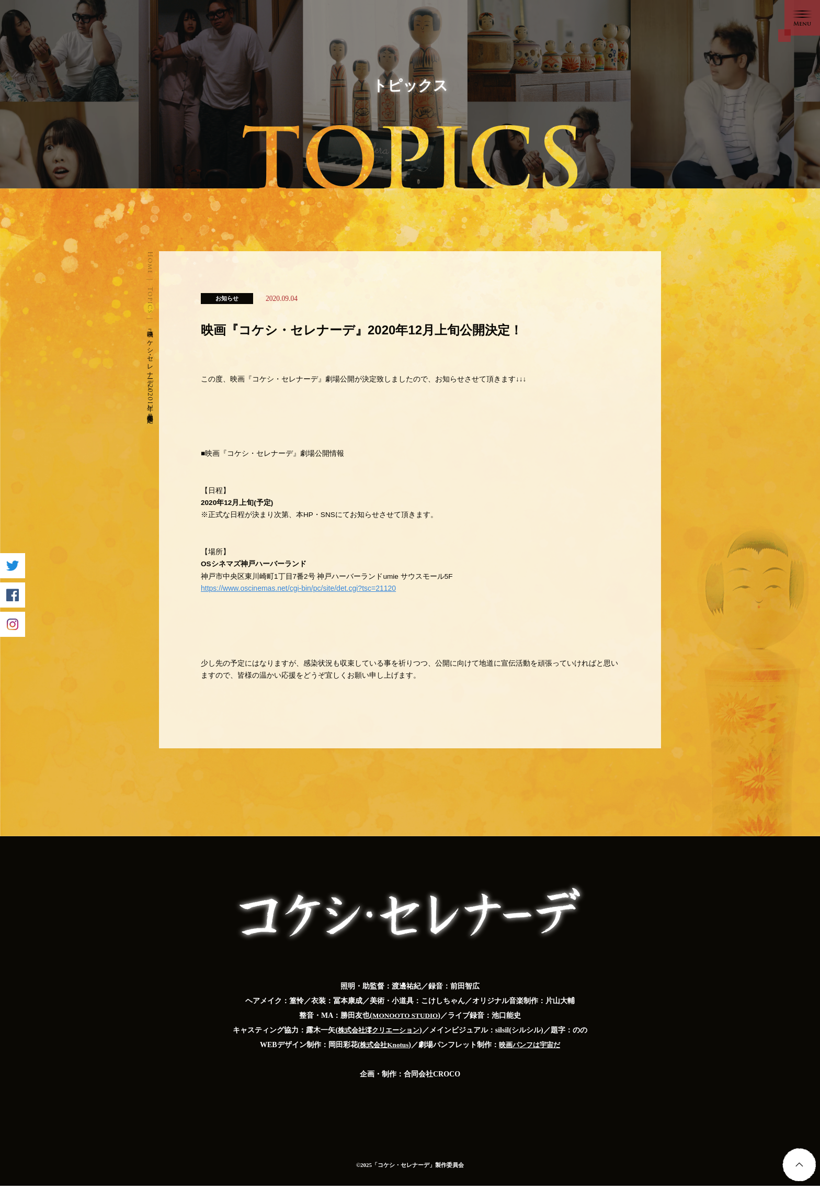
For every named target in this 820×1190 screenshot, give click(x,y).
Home (150, 262)
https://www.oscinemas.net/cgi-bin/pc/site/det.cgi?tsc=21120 (298, 591)
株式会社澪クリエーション (379, 1034)
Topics (150, 300)
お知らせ (226, 298)
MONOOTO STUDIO (405, 1020)
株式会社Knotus (382, 1049)
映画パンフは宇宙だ (531, 1049)
